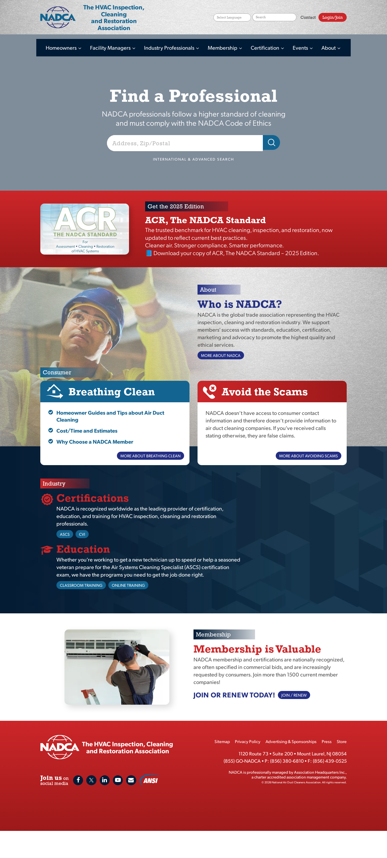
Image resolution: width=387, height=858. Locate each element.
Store (342, 741)
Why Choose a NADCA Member (94, 441)
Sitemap (222, 741)
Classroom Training (81, 585)
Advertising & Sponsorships (291, 741)
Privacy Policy (247, 741)
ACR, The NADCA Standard (205, 220)
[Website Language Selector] (232, 20)
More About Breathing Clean (150, 455)
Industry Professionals (169, 47)
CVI (82, 534)
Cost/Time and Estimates (86, 430)
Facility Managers (111, 47)
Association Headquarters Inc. (320, 771)
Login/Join (332, 19)
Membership (223, 47)
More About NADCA (221, 355)
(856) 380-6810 (287, 761)
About (329, 47)
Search (292, 20)
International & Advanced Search (193, 159)
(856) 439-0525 (330, 761)
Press (327, 741)
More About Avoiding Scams (308, 455)
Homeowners (62, 47)
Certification (265, 47)
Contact (308, 19)
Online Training (128, 585)
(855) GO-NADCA (242, 761)
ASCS (65, 534)
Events (301, 47)
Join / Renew (294, 694)
